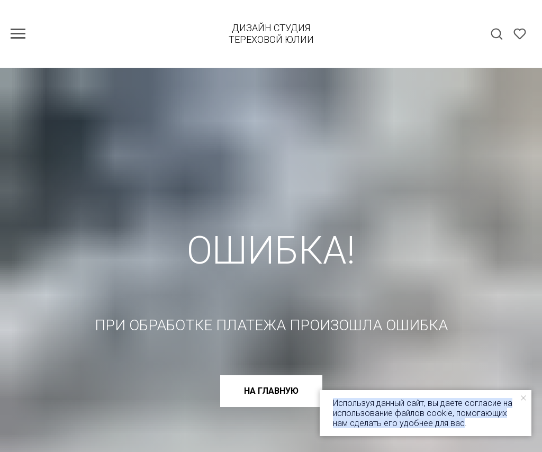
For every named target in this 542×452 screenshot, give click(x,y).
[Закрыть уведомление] (523, 398)
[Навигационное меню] (18, 34)
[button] (496, 33)
